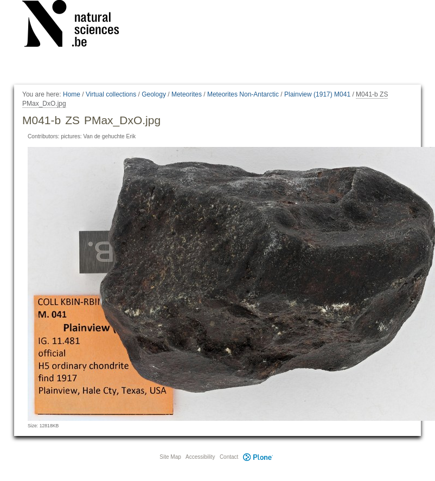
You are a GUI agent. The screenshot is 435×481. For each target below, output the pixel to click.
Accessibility (200, 457)
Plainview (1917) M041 (317, 94)
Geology (154, 94)
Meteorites (186, 94)
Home (71, 94)
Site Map (170, 457)
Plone (258, 457)
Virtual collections (111, 94)
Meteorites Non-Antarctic (243, 94)
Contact (229, 457)
